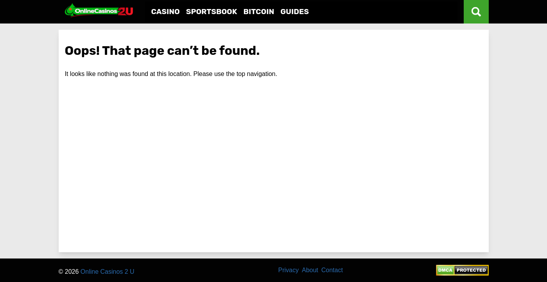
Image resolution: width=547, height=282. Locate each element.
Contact (332, 270)
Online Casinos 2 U (108, 271)
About (310, 270)
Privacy (288, 270)
